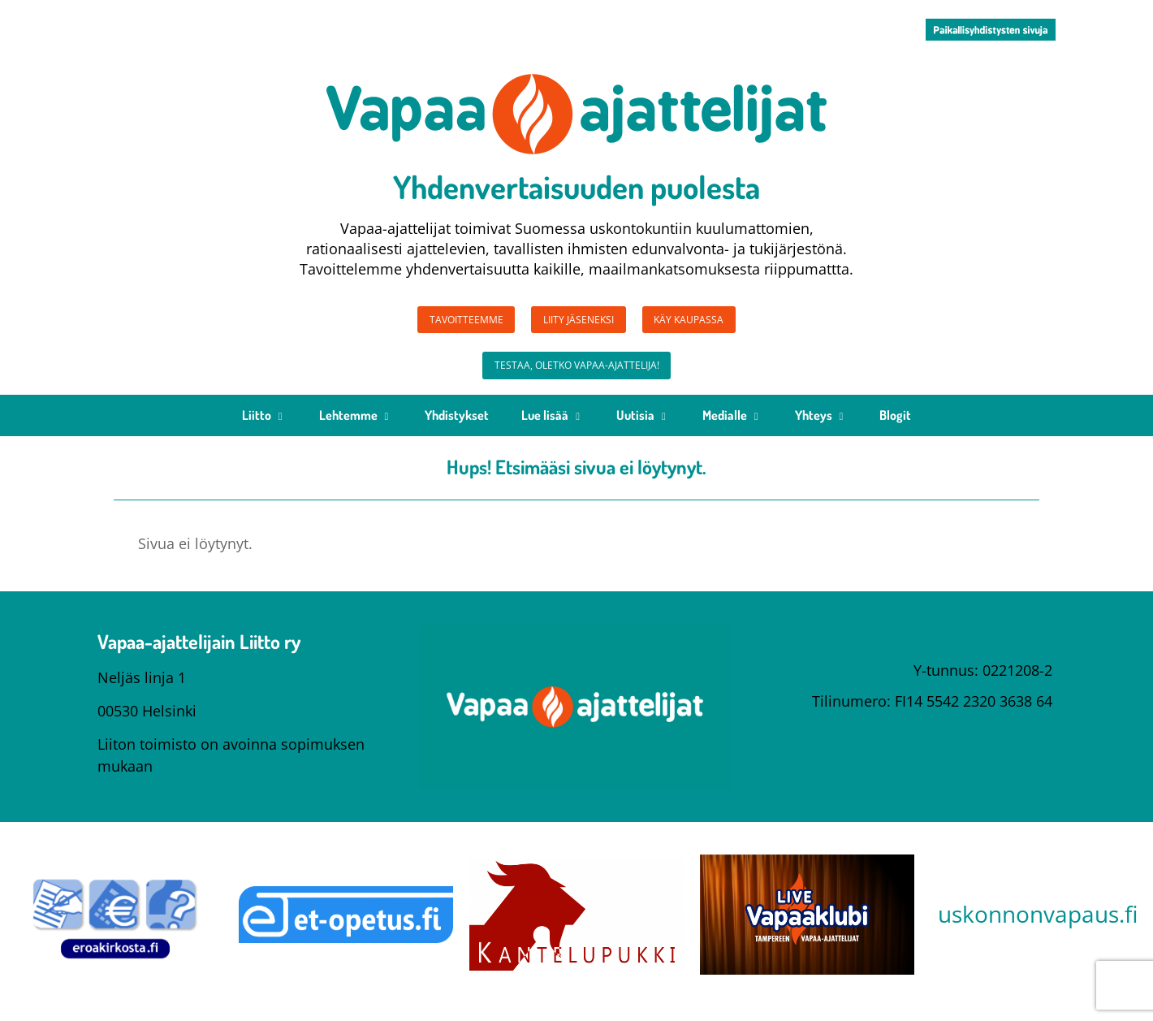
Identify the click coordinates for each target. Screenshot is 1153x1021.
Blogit (895, 429)
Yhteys (821, 429)
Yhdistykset (457, 429)
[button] (991, 30)
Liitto (264, 429)
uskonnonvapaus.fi (1038, 927)
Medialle (732, 429)
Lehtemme (356, 429)
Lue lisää (552, 429)
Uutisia (643, 429)
